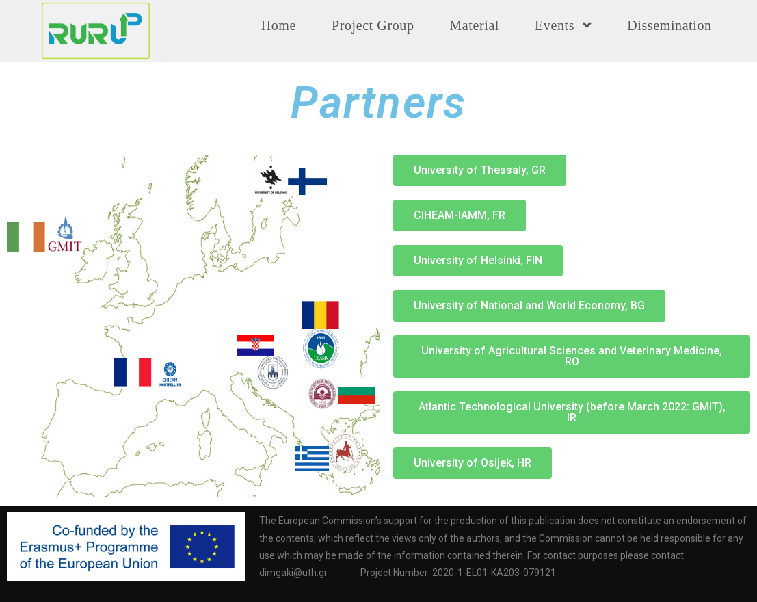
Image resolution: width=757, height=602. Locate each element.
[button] (479, 170)
